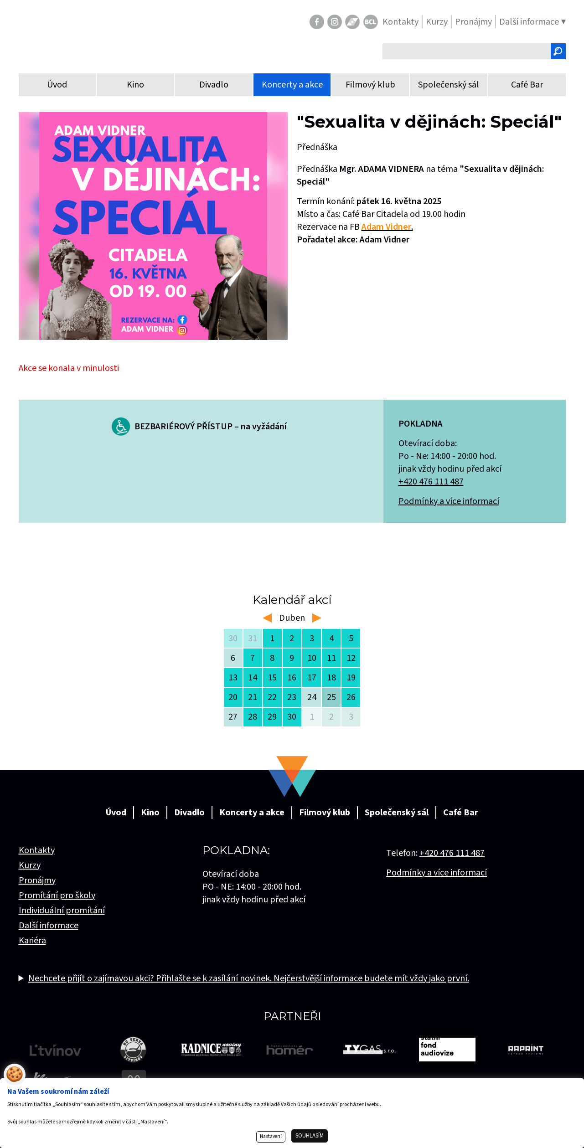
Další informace (48, 925)
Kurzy (30, 865)
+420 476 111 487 (431, 481)
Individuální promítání (62, 910)
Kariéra (32, 940)
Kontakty (37, 850)
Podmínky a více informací (448, 501)
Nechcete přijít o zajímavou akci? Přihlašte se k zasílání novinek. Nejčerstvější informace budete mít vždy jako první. (248, 978)
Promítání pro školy (57, 895)
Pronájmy (37, 880)
